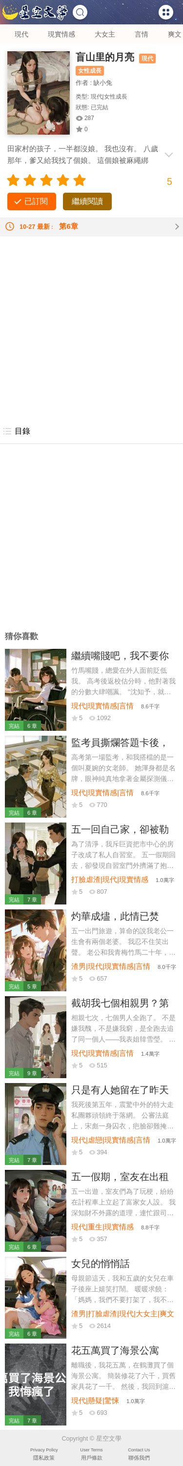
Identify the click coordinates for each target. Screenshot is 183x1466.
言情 (141, 34)
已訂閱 (36, 201)
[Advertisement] (91, 327)
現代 (21, 34)
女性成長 (90, 70)
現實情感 (61, 34)
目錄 (16, 431)
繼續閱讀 (87, 201)
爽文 (175, 34)
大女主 (105, 34)
